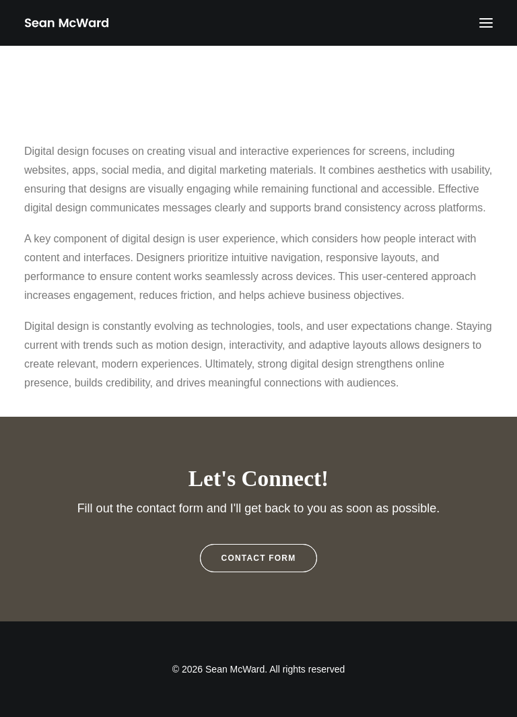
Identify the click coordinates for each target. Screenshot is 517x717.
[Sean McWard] (66, 23)
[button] (486, 23)
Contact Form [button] (258, 558)
